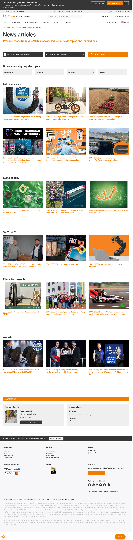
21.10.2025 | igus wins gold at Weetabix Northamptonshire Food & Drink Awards (62, 371)
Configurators (16, 22)
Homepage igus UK (8, 27)
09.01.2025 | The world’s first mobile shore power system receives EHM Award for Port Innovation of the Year (109, 372)
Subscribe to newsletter (96, 473)
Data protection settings (68, 499)
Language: (95, 491)
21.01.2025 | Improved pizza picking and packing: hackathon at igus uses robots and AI (65, 313)
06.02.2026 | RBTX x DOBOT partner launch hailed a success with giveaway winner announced (22, 265)
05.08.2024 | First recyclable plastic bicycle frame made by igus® (108, 211)
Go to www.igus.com (114, 3)
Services (56, 22)
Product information (31, 22)
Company (68, 22)
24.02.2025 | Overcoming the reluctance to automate (105, 265)
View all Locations (98, 3)
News (24, 27)
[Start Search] (79, 16)
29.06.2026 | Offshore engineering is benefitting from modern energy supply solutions (22, 118)
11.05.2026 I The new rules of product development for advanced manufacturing (62, 159)
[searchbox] (63, 16)
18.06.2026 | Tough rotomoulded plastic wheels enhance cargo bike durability (65, 118)
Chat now (120, 537)
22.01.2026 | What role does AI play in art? (62, 264)
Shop (4, 22)
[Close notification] (126, 3)
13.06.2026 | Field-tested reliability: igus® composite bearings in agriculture (105, 118)
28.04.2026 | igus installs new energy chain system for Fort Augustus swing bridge (106, 159)
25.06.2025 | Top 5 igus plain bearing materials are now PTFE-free (21, 211)
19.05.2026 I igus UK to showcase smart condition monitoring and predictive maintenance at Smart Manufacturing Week (22, 160)
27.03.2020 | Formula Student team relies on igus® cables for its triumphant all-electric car (107, 313)
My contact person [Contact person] (110, 22)
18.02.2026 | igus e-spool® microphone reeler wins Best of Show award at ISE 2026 (21, 371)
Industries (46, 22)
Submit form (31, 422)
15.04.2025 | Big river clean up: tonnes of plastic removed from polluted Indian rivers (65, 211)
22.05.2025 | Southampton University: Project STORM (21, 313)
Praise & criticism (56, 438)
